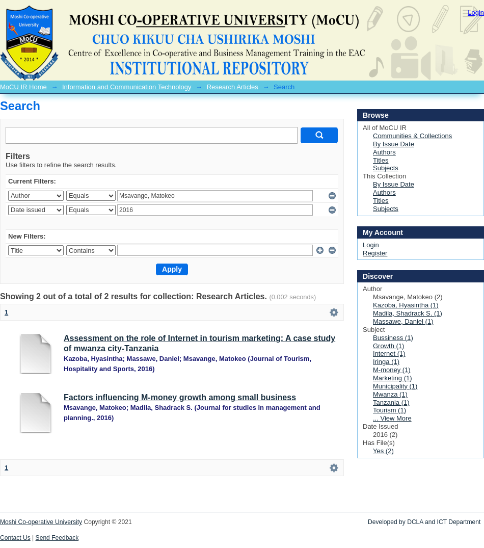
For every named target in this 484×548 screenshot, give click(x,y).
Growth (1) (388, 346)
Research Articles (232, 87)
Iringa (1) (386, 362)
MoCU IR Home (23, 87)
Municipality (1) (395, 386)
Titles (381, 160)
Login (476, 12)
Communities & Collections (412, 136)
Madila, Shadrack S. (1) (407, 313)
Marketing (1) (392, 378)
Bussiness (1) (393, 338)
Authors (384, 152)
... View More (392, 418)
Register (375, 253)
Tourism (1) (389, 410)
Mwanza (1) (390, 394)
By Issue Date (393, 144)
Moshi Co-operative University (41, 522)
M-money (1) (392, 370)
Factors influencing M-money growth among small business (180, 397)
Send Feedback (57, 537)
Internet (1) (389, 353)
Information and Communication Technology (126, 87)
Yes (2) (383, 451)
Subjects (385, 168)
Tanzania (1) (391, 402)
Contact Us (15, 537)
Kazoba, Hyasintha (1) (406, 305)
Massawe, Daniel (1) (403, 321)
